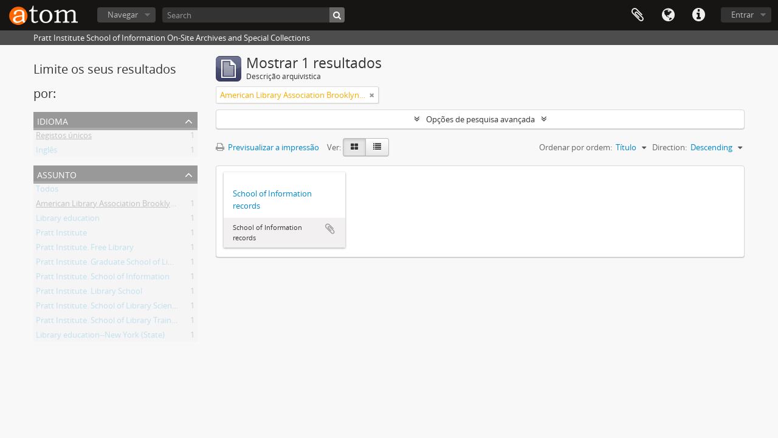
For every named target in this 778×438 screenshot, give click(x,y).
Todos (47, 191)
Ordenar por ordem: (575, 147)
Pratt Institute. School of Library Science (108, 307)
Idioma (668, 15)
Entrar (742, 14)
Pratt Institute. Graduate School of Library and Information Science (156, 264)
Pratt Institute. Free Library (85, 249)
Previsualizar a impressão (267, 147)
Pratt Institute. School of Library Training (109, 322)
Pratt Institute (61, 234)
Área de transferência (637, 15)
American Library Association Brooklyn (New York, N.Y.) (135, 205)
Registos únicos (64, 137)
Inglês (46, 152)
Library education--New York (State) (100, 337)
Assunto (57, 173)
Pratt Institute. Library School (89, 293)
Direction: (669, 147)
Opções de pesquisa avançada (480, 119)
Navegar (123, 14)
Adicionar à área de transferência (330, 229)
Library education (68, 220)
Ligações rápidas (698, 15)
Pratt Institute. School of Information (103, 278)
